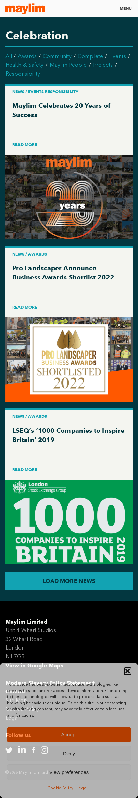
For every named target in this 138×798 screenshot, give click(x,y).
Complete (90, 56)
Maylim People (68, 65)
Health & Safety (24, 65)
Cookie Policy (60, 788)
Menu (126, 8)
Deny (69, 753)
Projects (103, 65)
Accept (69, 734)
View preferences (69, 772)
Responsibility (22, 73)
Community (57, 56)
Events (117, 56)
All (8, 56)
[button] (127, 671)
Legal (82, 788)
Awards (27, 56)
